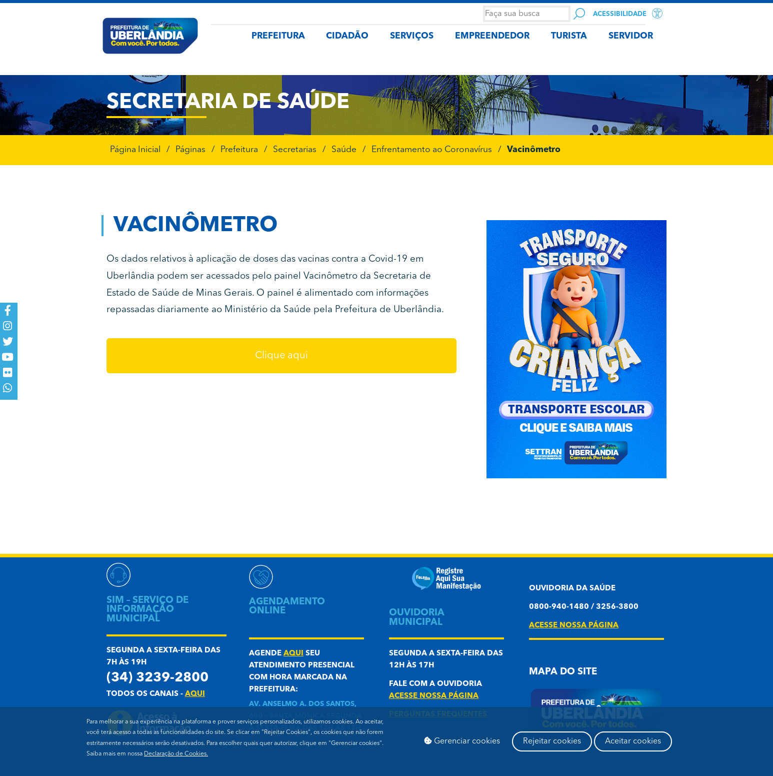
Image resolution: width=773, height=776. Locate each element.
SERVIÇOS (412, 36)
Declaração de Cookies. (176, 754)
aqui (195, 694)
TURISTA (569, 36)
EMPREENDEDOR (492, 36)
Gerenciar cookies (462, 740)
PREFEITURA (278, 36)
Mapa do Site (563, 672)
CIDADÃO (347, 36)
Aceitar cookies (633, 741)
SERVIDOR (630, 36)
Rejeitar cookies (552, 741)
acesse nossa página (433, 696)
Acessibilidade (619, 14)
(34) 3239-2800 (157, 678)
